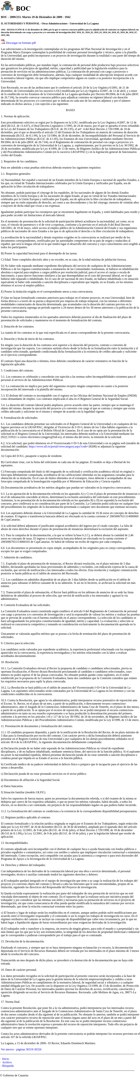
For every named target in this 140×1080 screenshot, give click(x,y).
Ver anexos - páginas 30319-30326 (21, 1049)
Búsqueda (8, 1065)
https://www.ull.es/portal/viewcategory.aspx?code (58, 446)
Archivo (7, 1062)
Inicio (5, 1058)
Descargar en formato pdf (21, 42)
